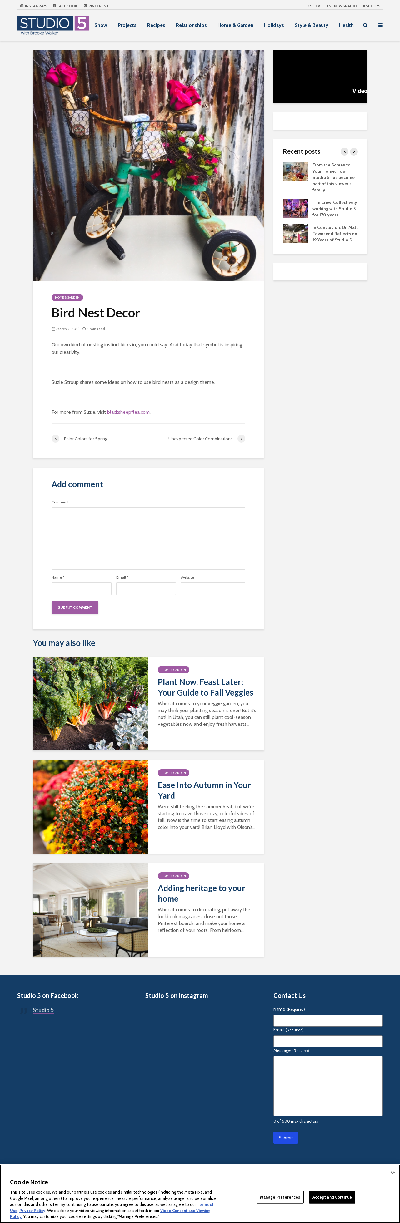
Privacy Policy (32, 1210)
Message (292, 1050)
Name (58, 577)
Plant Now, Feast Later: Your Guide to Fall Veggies (205, 687)
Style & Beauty (311, 25)
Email (122, 577)
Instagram (33, 5)
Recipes (156, 25)
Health (346, 25)
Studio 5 (43, 1010)
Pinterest (96, 5)
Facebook (65, 5)
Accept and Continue (332, 1196)
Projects (127, 25)
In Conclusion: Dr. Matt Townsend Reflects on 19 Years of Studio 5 (335, 234)
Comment (60, 502)
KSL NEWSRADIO (341, 5)
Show (100, 25)
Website (187, 577)
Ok (393, 1172)
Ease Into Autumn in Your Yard (204, 790)
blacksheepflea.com (128, 412)
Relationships (191, 25)
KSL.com (371, 5)
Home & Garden (235, 25)
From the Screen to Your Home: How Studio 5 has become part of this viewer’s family (333, 177)
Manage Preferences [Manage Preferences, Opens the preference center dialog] (280, 1196)
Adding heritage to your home (201, 893)
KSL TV (314, 5)
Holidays (274, 25)
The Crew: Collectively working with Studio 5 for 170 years (334, 209)
